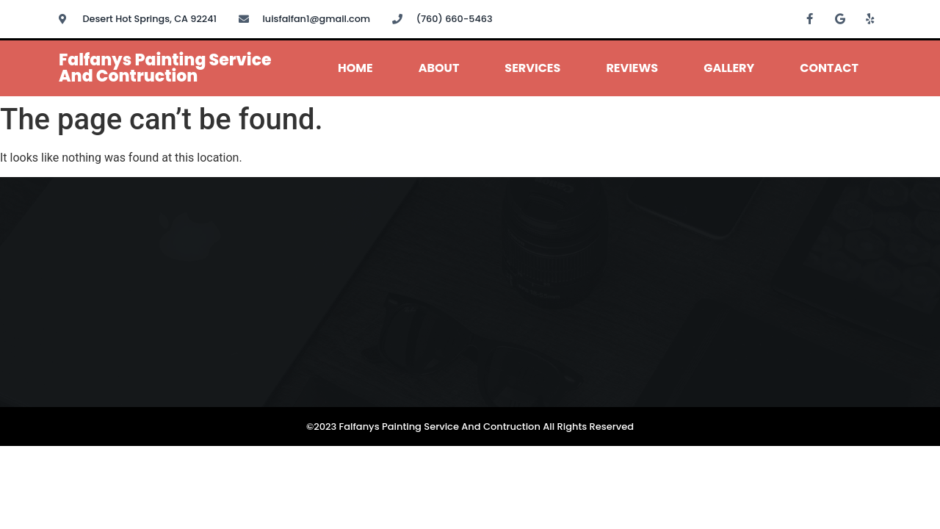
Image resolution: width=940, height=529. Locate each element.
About (439, 68)
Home (355, 68)
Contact (829, 68)
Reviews (632, 68)
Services (532, 68)
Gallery (729, 68)
